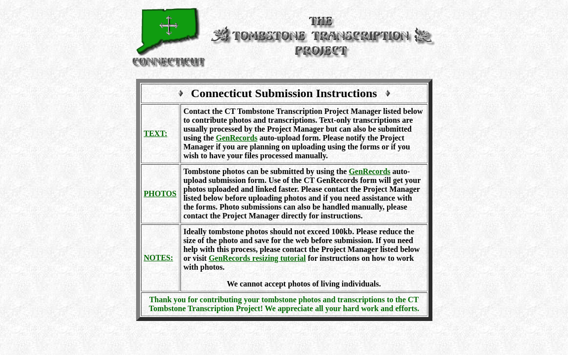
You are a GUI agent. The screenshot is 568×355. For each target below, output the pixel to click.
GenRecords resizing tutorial (257, 258)
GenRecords (236, 138)
